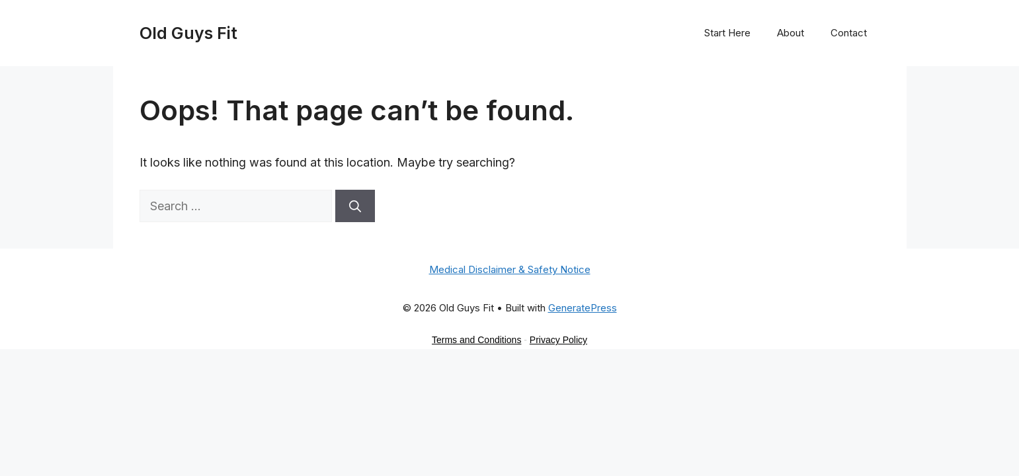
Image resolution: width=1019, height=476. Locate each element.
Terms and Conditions (476, 340)
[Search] (355, 206)
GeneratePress (582, 307)
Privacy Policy (558, 340)
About (790, 32)
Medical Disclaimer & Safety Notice (510, 269)
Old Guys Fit (188, 33)
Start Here (727, 32)
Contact (849, 32)
